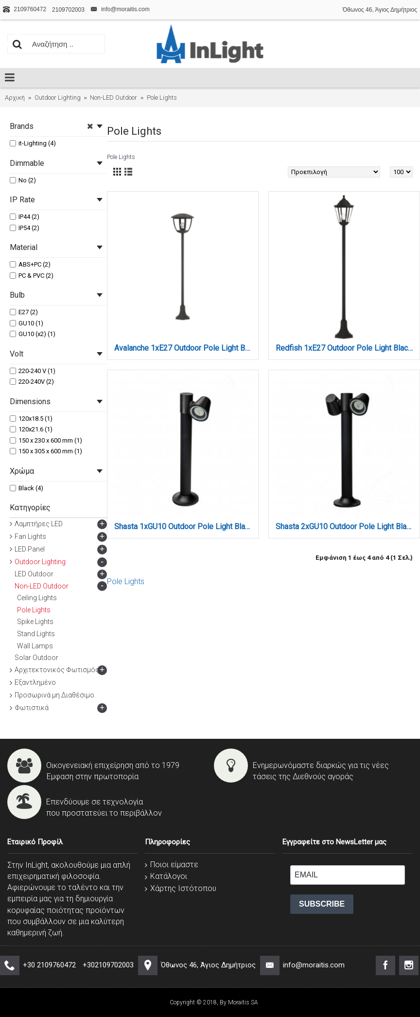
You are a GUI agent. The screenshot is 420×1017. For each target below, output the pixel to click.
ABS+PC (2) (30, 264)
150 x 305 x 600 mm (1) (46, 451)
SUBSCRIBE (322, 904)
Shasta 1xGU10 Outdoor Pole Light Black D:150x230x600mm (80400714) (184, 526)
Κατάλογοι (166, 876)
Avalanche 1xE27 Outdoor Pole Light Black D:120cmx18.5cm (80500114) (184, 348)
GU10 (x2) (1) (32, 334)
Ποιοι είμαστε (171, 864)
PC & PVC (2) (31, 275)
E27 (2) (24, 312)
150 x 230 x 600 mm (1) (46, 440)
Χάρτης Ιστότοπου (180, 888)
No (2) (23, 180)
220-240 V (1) (32, 371)
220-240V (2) (32, 381)
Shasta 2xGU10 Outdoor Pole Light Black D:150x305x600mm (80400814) (346, 526)
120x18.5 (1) (31, 418)
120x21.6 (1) (31, 429)
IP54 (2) (24, 228)
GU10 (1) (26, 323)
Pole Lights (125, 581)
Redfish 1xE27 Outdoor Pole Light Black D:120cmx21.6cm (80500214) (346, 348)
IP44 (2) (24, 216)
